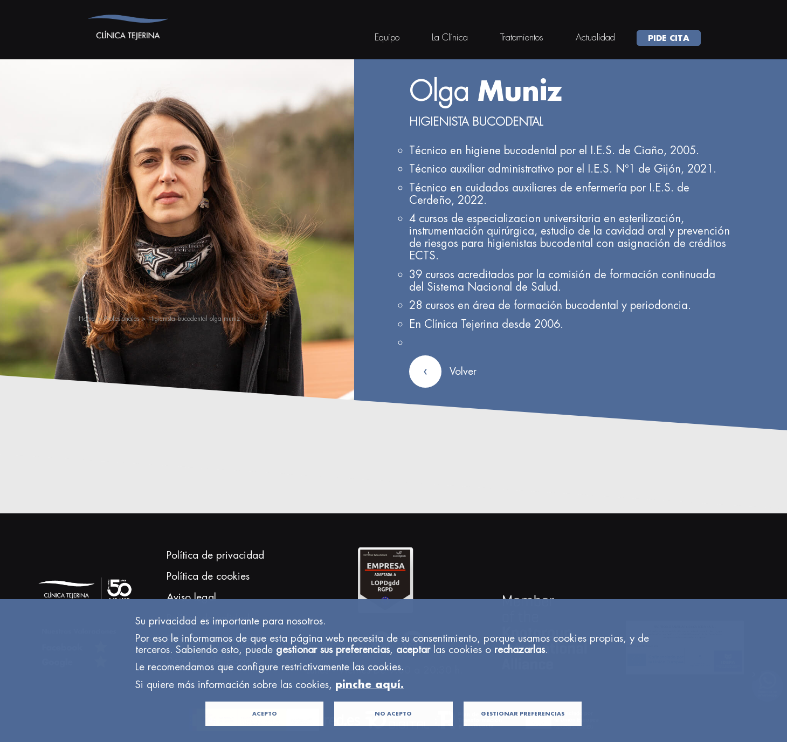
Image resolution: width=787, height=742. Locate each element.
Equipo (387, 37)
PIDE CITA (668, 37)
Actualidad (595, 37)
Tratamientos (521, 37)
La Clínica (450, 37)
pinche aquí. (369, 702)
